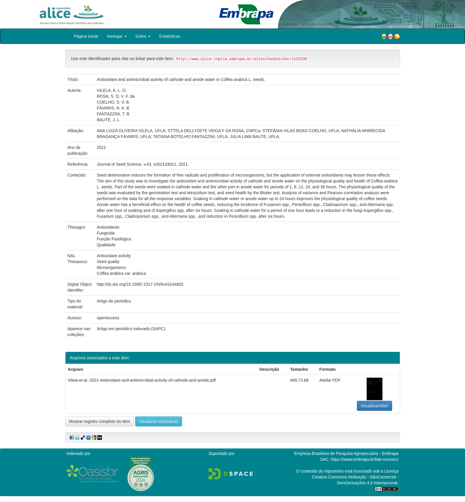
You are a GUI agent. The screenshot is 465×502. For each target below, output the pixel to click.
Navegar (117, 36)
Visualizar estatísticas (158, 421)
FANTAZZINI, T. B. (113, 114)
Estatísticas (169, 36)
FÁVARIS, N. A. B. (113, 108)
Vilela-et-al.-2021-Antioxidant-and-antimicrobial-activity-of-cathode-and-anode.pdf (142, 380)
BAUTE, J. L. (108, 119)
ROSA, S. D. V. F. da (116, 96)
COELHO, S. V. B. (113, 102)
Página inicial (86, 36)
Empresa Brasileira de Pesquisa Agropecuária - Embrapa (346, 453)
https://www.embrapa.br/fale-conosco (364, 459)
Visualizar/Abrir (374, 405)
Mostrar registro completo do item (99, 421)
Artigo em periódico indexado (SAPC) (131, 328)
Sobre (142, 36)
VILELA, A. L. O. (112, 90)
